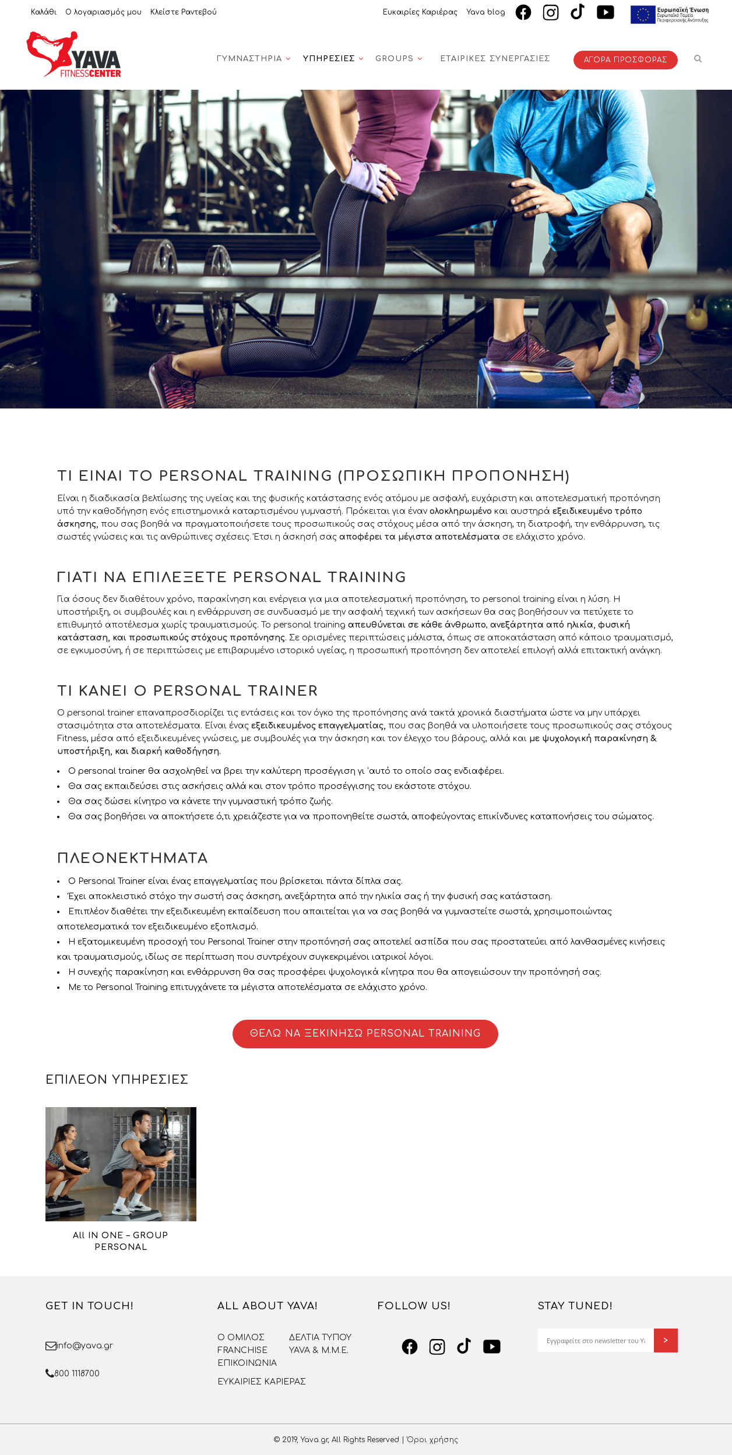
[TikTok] (578, 12)
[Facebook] (523, 12)
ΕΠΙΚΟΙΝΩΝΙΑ (247, 1363)
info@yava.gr (85, 1345)
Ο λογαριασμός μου (103, 12)
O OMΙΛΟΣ (241, 1337)
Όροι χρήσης (432, 1440)
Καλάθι (44, 12)
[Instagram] (550, 12)
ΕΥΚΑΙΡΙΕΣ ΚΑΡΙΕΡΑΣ (261, 1382)
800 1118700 (77, 1373)
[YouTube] (605, 12)
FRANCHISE (242, 1350)
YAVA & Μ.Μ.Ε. (319, 1350)
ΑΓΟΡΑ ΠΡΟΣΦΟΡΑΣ (625, 60)
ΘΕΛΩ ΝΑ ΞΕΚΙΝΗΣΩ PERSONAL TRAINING (365, 1033)
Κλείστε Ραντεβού (183, 12)
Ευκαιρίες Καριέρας (420, 12)
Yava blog (485, 12)
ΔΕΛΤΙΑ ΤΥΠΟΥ (320, 1337)
